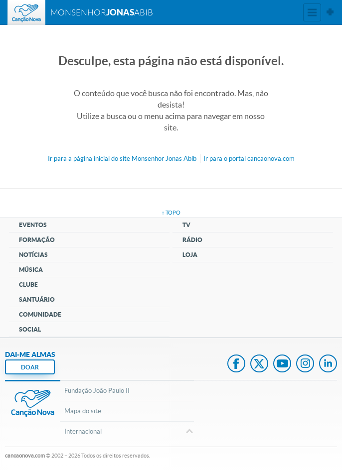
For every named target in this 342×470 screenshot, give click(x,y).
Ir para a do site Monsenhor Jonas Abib (122, 158)
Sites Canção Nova (330, 12)
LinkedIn (328, 364)
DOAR (30, 367)
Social (30, 329)
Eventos (33, 225)
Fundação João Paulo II (97, 390)
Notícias (33, 254)
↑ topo (171, 213)
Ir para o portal (249, 158)
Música (31, 269)
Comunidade (40, 314)
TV (186, 225)
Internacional (126, 432)
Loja (189, 254)
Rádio (192, 239)
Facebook (236, 364)
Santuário (37, 299)
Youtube (282, 364)
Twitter (259, 364)
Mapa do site (82, 411)
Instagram (305, 364)
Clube (28, 284)
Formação (37, 239)
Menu (312, 12)
